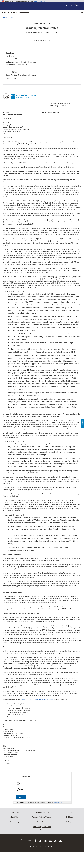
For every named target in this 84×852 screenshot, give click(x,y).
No (21, 790)
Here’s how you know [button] (39, 1)
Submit (21, 797)
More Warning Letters (42, 40)
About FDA (14, 817)
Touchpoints (57, 802)
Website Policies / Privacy (42, 817)
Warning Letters (8, 17)
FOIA (70, 812)
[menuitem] (42, 763)
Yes (21, 783)
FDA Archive (14, 812)
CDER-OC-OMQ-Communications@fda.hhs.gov (38, 699)
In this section (15, 12)
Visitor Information (42, 812)
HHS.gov (69, 817)
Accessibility (14, 822)
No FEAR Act (42, 822)
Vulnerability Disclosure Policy (42, 828)
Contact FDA (26, 841)
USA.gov (69, 822)
